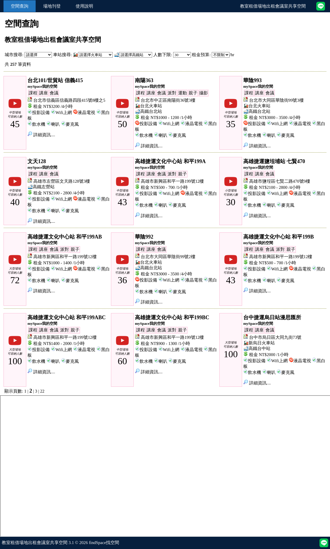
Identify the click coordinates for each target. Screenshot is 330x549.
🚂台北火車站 (148, 105)
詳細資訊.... (41, 134)
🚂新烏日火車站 (259, 343)
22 (42, 391)
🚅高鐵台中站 (256, 348)
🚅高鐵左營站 (41, 186)
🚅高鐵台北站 (148, 111)
